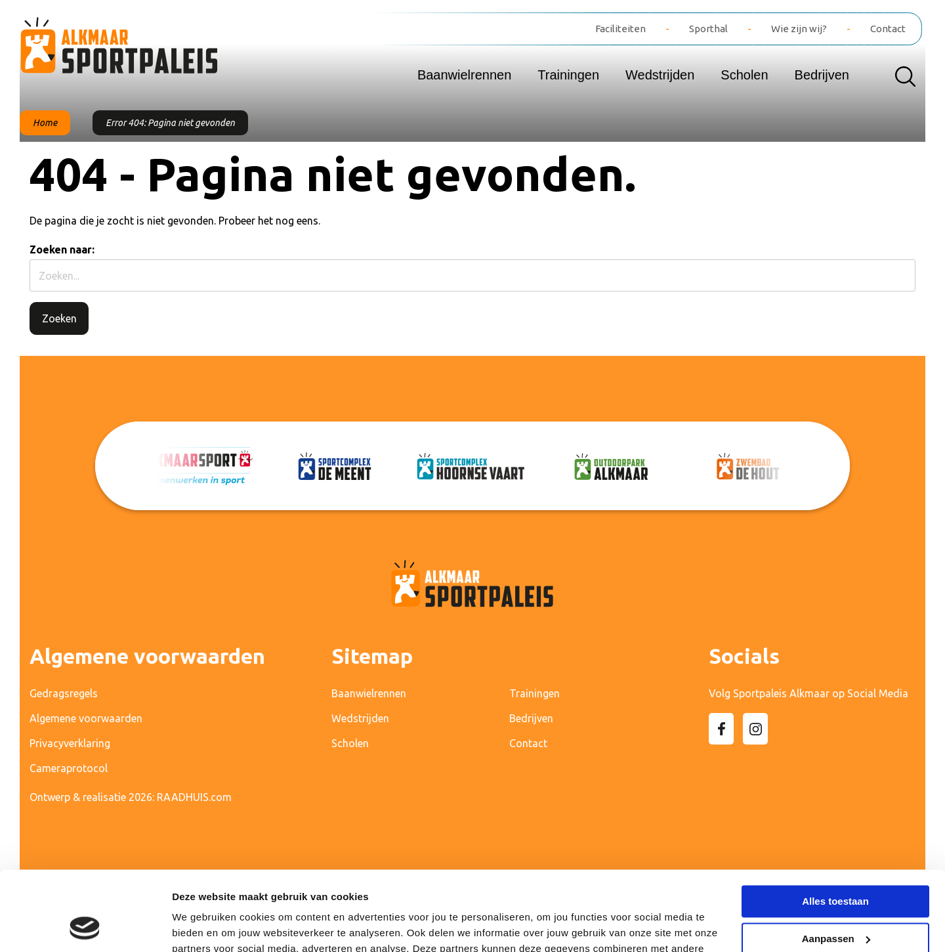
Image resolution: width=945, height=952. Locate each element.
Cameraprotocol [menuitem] (69, 768)
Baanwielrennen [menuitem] (464, 75)
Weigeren (835, 901)
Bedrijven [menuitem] (822, 75)
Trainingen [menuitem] (568, 75)
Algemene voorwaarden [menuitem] (86, 718)
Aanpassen (836, 863)
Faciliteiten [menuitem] (620, 28)
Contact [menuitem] (888, 28)
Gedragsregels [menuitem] (64, 693)
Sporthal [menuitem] (708, 28)
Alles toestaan (835, 827)
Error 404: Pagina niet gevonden (170, 123)
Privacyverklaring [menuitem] (70, 743)
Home (45, 123)
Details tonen (203, 926)
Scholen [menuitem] (744, 75)
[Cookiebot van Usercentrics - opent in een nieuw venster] (85, 926)
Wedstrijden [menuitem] (659, 75)
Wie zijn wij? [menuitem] (799, 28)
